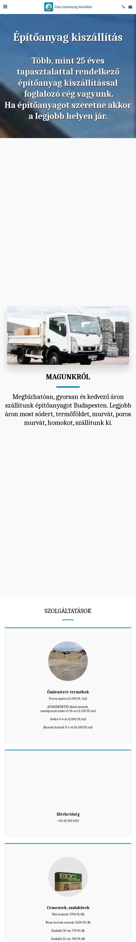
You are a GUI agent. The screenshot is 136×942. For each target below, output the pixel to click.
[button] (5, 6)
